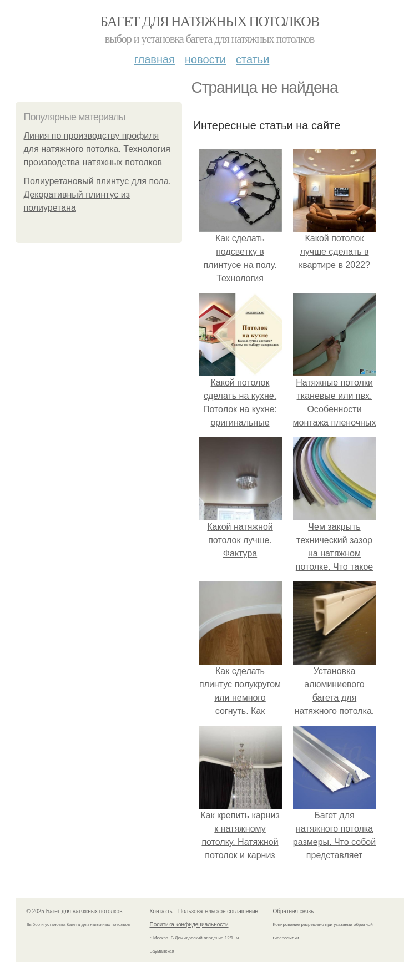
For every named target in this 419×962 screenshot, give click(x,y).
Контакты (162, 911)
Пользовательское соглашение (218, 911)
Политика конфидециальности (189, 925)
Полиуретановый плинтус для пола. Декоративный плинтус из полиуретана (97, 194)
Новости (205, 59)
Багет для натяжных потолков (209, 21)
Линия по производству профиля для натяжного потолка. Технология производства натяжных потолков (97, 149)
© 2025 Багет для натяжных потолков (75, 911)
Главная (154, 59)
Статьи (252, 59)
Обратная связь (293, 911)
